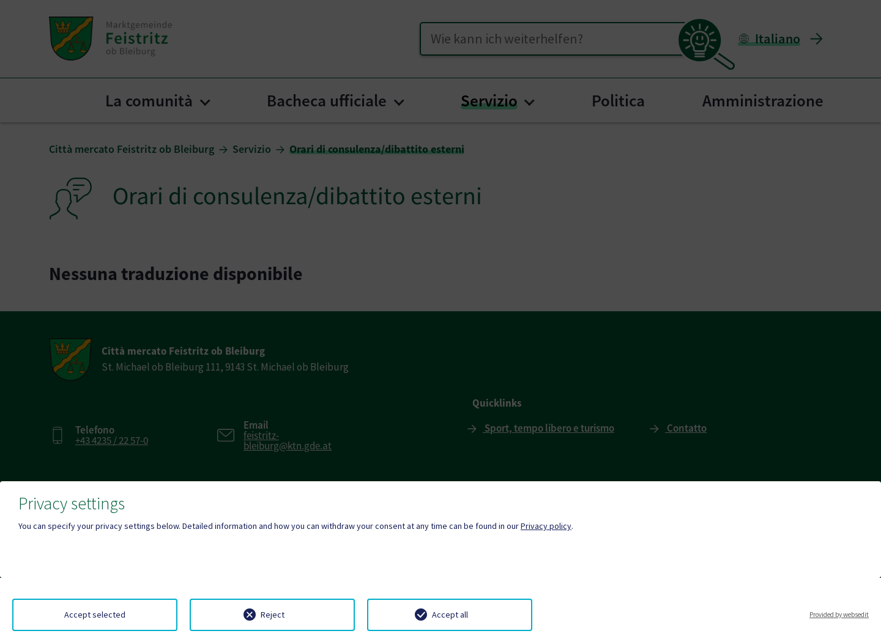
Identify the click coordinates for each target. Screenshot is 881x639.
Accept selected (94, 614)
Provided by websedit (839, 614)
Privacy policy (546, 525)
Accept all (450, 614)
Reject (272, 614)
